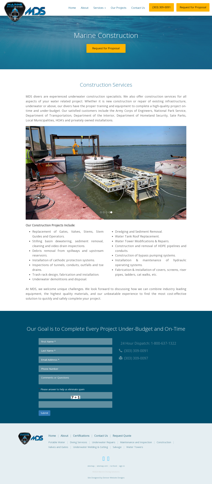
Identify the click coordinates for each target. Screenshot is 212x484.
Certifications (81, 436)
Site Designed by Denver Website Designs (106, 477)
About (84, 8)
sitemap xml (102, 466)
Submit (44, 413)
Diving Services (78, 442)
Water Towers (134, 447)
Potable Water (56, 442)
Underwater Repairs (103, 442)
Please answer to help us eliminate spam (61, 389)
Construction (164, 442)
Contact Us (138, 8)
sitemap (91, 466)
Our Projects (118, 8)
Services (99, 8)
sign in (122, 466)
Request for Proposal (193, 7)
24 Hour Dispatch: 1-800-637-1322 (147, 343)
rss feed (113, 466)
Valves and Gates (58, 447)
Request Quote (122, 436)
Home (72, 8)
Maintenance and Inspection (136, 442)
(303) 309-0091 (161, 7)
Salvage (117, 447)
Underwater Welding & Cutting (90, 447)
